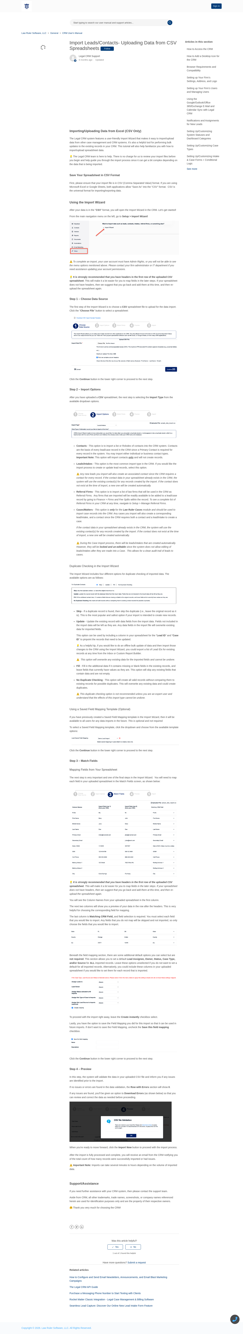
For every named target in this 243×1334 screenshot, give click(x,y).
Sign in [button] (216, 6)
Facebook (72, 1227)
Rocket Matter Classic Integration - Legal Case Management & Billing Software (112, 1299)
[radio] (115, 1247)
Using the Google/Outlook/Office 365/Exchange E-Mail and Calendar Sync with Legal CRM (200, 106)
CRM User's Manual (72, 33)
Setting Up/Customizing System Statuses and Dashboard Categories (199, 135)
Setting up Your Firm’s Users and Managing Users (202, 90)
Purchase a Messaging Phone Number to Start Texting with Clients (105, 1293)
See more (192, 168)
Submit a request (136, 1262)
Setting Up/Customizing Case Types (202, 147)
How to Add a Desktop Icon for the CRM (203, 58)
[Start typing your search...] (121, 22)
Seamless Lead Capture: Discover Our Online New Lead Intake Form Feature (111, 1305)
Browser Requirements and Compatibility (201, 68)
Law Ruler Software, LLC (34, 33)
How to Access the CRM (200, 49)
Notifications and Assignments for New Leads (203, 122)
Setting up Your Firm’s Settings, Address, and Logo (202, 79)
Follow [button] (107, 48)
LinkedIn (82, 1227)
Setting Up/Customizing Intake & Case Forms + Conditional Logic (203, 160)
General (54, 33)
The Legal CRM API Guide (84, 1287)
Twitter (77, 1227)
